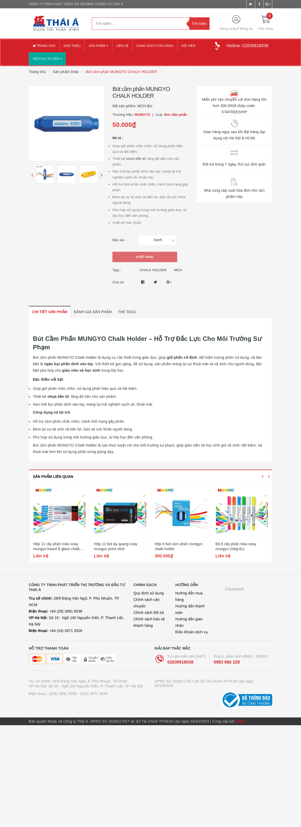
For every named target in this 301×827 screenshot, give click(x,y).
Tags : (116, 270)
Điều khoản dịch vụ (191, 632)
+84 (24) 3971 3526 (55, 631)
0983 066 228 (227, 662)
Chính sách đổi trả (148, 612)
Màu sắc (118, 240)
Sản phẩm (98, 46)
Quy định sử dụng (148, 593)
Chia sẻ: (118, 282)
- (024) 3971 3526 (93, 694)
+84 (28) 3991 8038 (55, 611)
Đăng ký (246, 29)
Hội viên (188, 46)
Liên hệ (122, 46)
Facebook (234, 589)
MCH (178, 270)
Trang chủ (44, 46)
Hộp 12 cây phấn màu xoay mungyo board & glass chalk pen (117, 549)
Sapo (240, 721)
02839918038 (180, 662)
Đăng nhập (228, 29)
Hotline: (247, 46)
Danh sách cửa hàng (155, 46)
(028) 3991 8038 (63, 694)
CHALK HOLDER (153, 270)
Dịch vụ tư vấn (47, 59)
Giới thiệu (72, 46)
